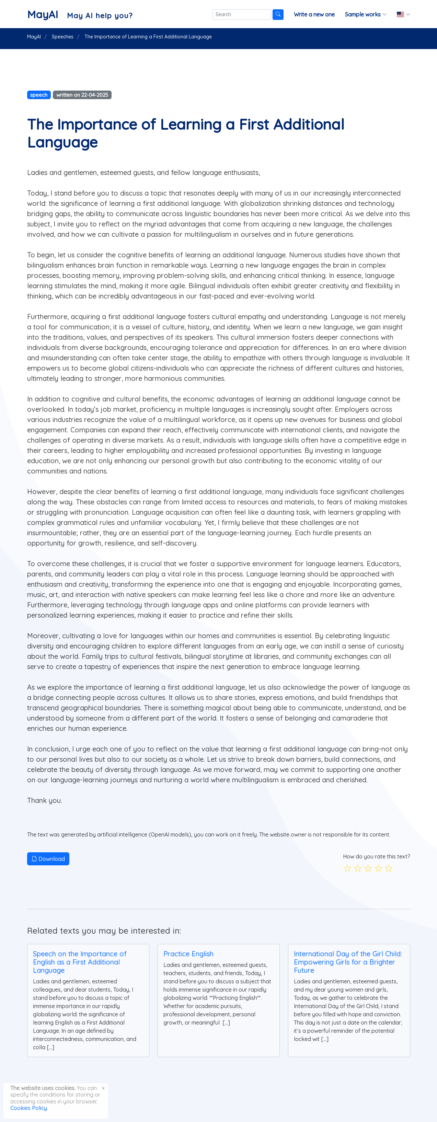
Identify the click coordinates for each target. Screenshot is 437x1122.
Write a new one (314, 14)
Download (48, 858)
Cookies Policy (28, 1108)
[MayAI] (80, 14)
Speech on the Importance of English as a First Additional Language (80, 961)
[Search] (241, 14)
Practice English (188, 953)
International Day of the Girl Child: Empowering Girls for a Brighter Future (348, 961)
